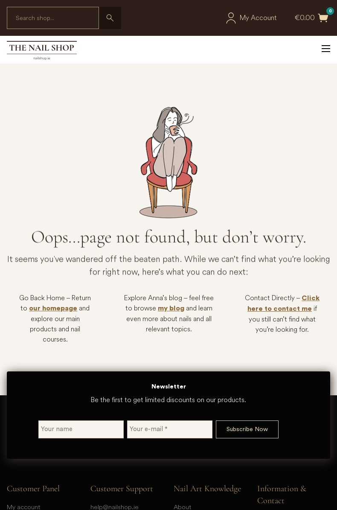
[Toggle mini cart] (323, 18)
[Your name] (81, 429)
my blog (171, 308)
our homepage (53, 308)
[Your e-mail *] (169, 429)
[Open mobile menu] (326, 48)
